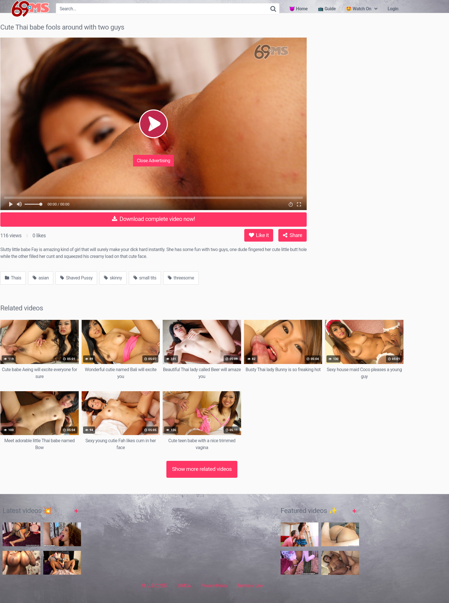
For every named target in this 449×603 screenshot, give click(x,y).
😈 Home (298, 8)
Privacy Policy (214, 585)
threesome (181, 278)
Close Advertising (153, 160)
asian (41, 278)
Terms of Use (250, 585)
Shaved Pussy (76, 278)
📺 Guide (327, 8)
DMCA (184, 585)
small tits (144, 278)
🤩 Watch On (358, 8)
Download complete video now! (153, 219)
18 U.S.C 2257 (154, 585)
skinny (113, 278)
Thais (13, 278)
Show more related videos (202, 469)
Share (292, 235)
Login (392, 8)
